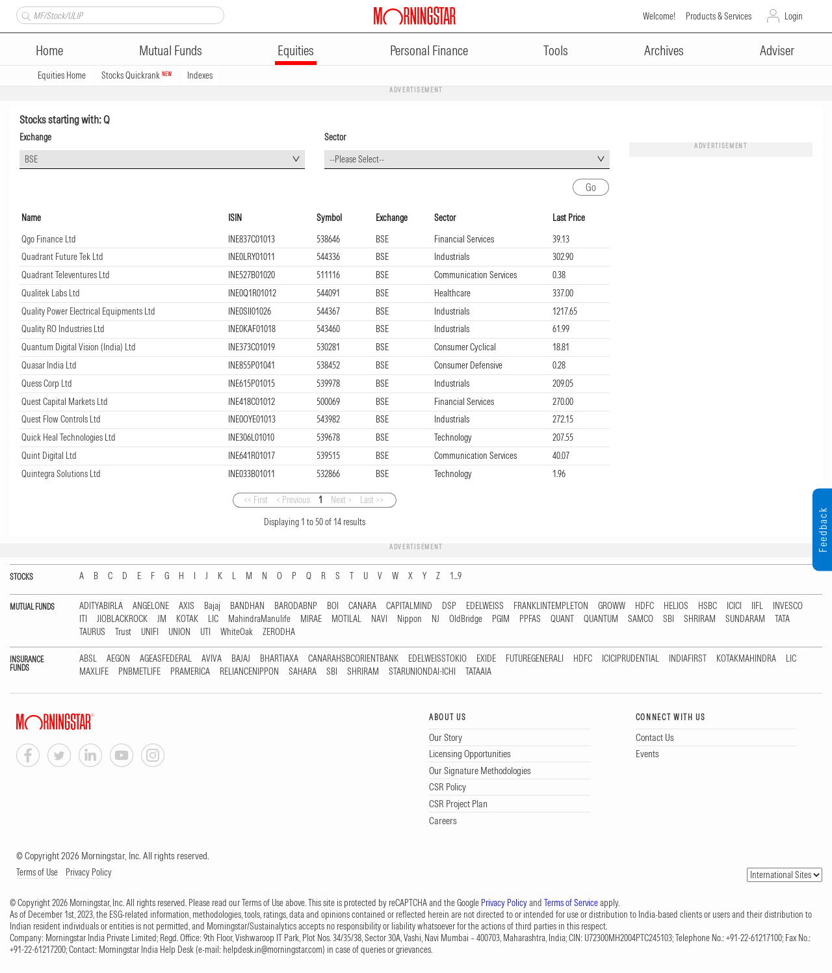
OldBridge (465, 619)
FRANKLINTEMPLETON (551, 606)
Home (49, 50)
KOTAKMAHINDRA (746, 659)
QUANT (562, 619)
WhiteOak (236, 632)
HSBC (707, 606)
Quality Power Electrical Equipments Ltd (88, 311)
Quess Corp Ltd (46, 383)
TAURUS (92, 632)
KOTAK (187, 619)
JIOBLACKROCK (122, 619)
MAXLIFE (94, 672)
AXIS (186, 606)
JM (161, 619)
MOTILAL (346, 619)
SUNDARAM (745, 619)
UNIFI (150, 632)
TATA (782, 619)
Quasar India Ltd (49, 365)
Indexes (200, 75)
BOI (333, 606)
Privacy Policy (89, 872)
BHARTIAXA (279, 659)
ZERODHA (279, 632)
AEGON (118, 659)
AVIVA (212, 659)
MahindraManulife (259, 619)
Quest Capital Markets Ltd (64, 402)
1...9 (456, 576)
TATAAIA (478, 672)
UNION (179, 632)
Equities (296, 50)
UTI (205, 632)
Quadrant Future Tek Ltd (62, 257)
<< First (256, 500)
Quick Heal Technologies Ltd (68, 437)
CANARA (362, 606)
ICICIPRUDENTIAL (630, 659)
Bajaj (212, 606)
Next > (341, 500)
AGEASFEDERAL (166, 659)
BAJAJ (240, 659)
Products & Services (718, 16)
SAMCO (640, 619)
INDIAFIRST (688, 659)
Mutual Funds (170, 50)
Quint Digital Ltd (49, 455)
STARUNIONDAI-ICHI (422, 672)
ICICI (734, 606)
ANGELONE (151, 606)
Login (794, 16)
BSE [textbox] (31, 159)
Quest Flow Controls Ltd (61, 419)
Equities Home (62, 75)
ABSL (88, 659)
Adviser (777, 50)
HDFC (644, 606)
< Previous (293, 500)
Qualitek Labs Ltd (50, 293)
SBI (668, 619)
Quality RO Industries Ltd (63, 329)
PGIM (501, 619)
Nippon (409, 619)
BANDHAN (247, 606)
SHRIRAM (700, 619)
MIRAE (311, 619)
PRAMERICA (190, 672)
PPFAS (530, 619)
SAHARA (303, 672)
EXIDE (486, 659)
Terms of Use (37, 872)
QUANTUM (601, 619)
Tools (555, 50)
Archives (664, 50)
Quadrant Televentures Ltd (65, 275)
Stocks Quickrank (136, 75)
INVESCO (788, 606)
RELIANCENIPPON (249, 672)
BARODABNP (295, 606)
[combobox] (162, 159)
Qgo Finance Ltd (48, 239)
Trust (123, 632)
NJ (435, 619)
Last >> (372, 500)
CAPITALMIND (409, 606)
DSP (449, 606)
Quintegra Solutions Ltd (61, 474)
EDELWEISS (485, 606)
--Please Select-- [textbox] (357, 159)
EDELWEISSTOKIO (437, 659)
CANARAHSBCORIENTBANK (353, 659)
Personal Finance (429, 50)
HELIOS (676, 606)
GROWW (611, 606)
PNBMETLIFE (139, 672)
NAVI (379, 619)
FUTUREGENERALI (535, 659)
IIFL (757, 606)
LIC (213, 619)
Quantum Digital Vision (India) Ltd (78, 347)
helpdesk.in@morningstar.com (272, 949)
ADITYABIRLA (101, 606)
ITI (83, 619)
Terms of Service (571, 903)
